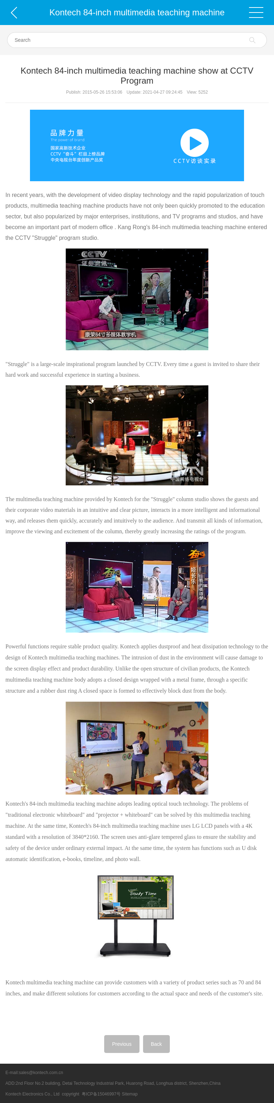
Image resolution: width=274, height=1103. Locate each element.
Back (156, 1044)
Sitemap (130, 1094)
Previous (121, 1044)
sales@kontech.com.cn (41, 1072)
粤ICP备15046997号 (101, 1094)
